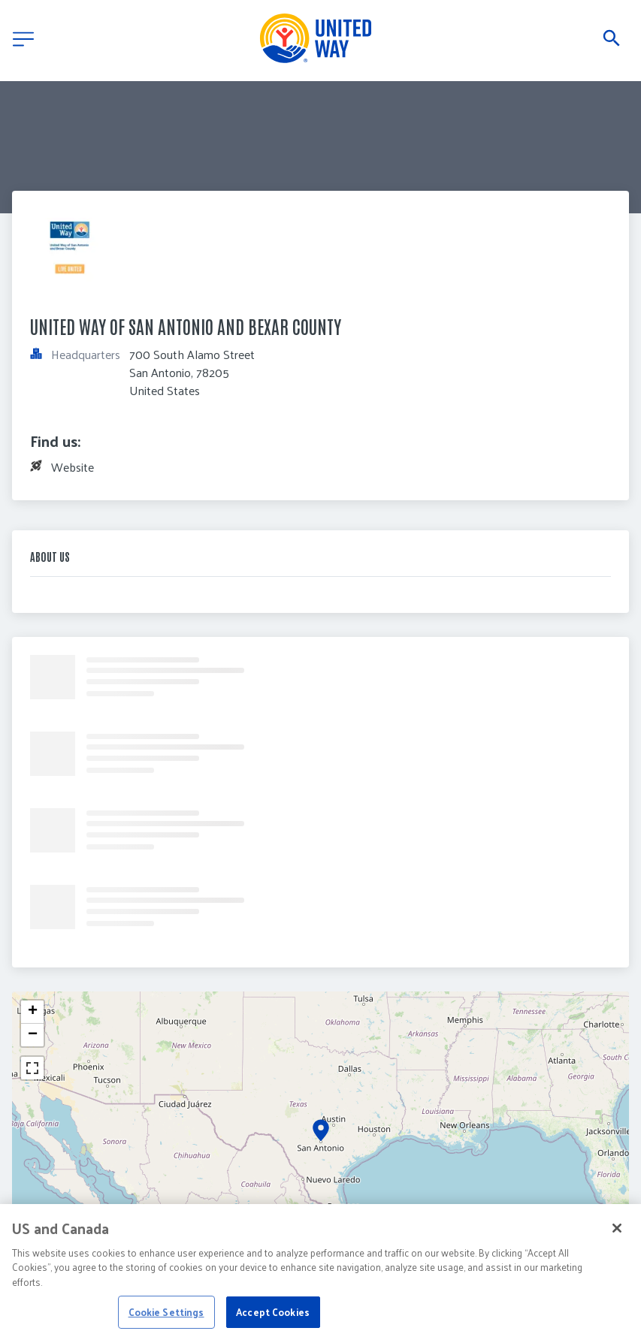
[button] (321, 1130)
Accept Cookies (273, 1321)
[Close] (616, 1237)
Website (72, 467)
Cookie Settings (166, 1321)
